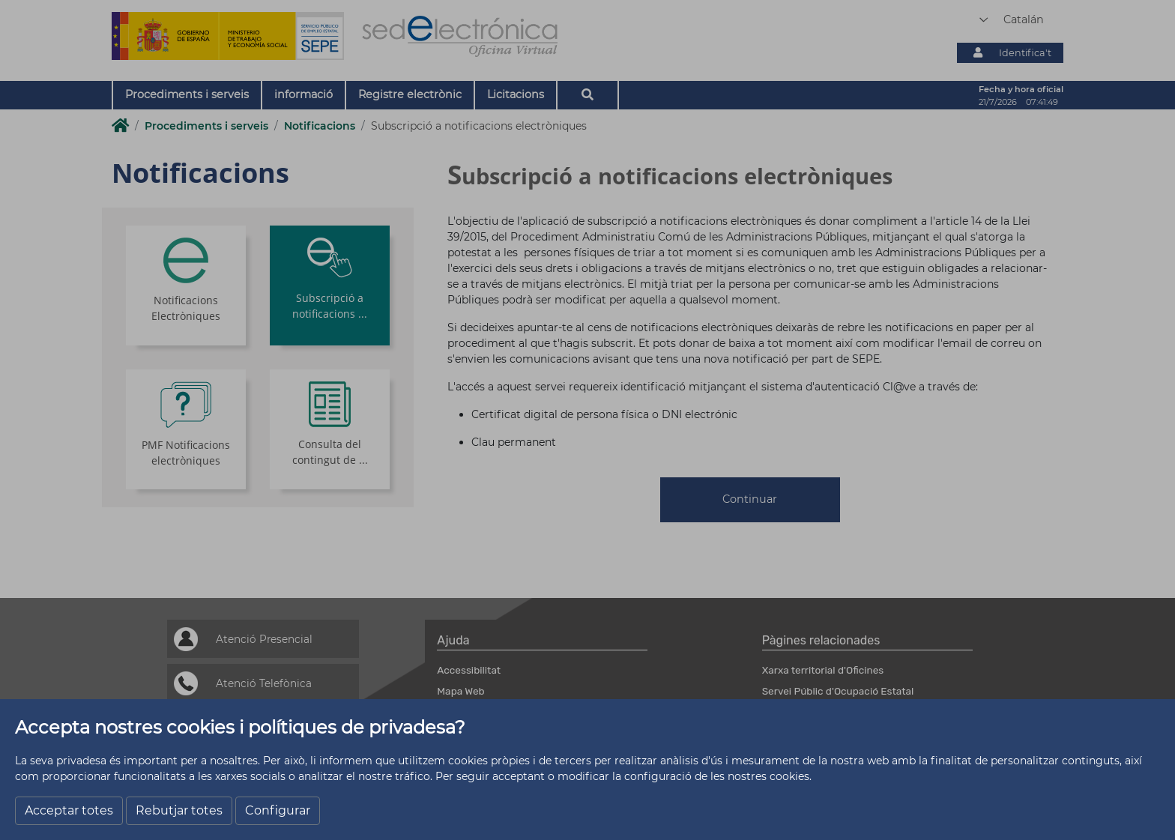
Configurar (277, 810)
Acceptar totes (69, 810)
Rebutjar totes (179, 810)
